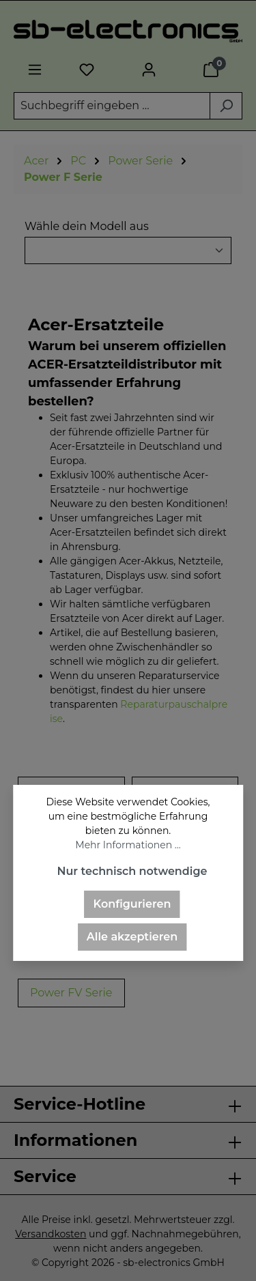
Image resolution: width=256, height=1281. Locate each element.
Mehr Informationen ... (127, 845)
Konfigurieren (132, 903)
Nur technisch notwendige (132, 871)
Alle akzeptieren (132, 936)
